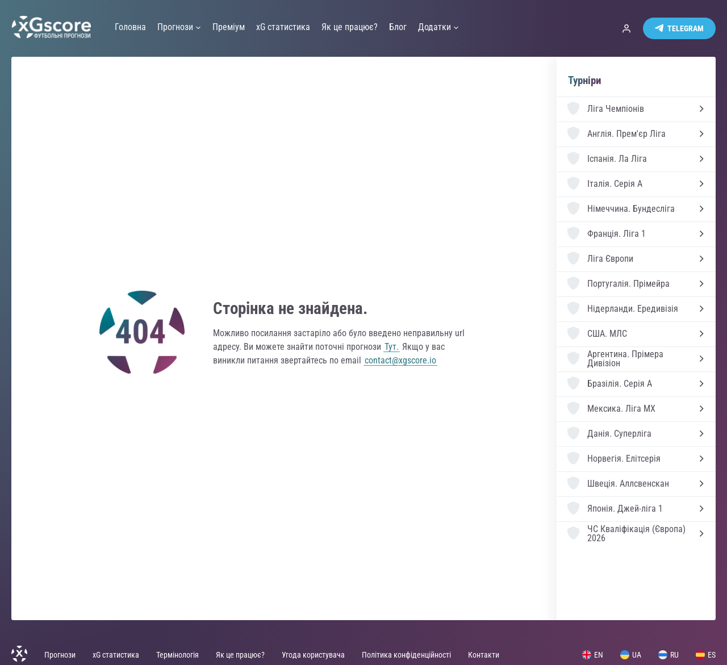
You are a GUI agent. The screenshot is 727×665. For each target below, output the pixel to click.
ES (706, 654)
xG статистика (116, 654)
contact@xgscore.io (400, 360)
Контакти (483, 654)
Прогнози (60, 654)
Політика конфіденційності (406, 654)
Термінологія (177, 654)
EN (592, 654)
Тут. (392, 346)
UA (630, 654)
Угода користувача (313, 654)
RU (668, 654)
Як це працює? (240, 654)
